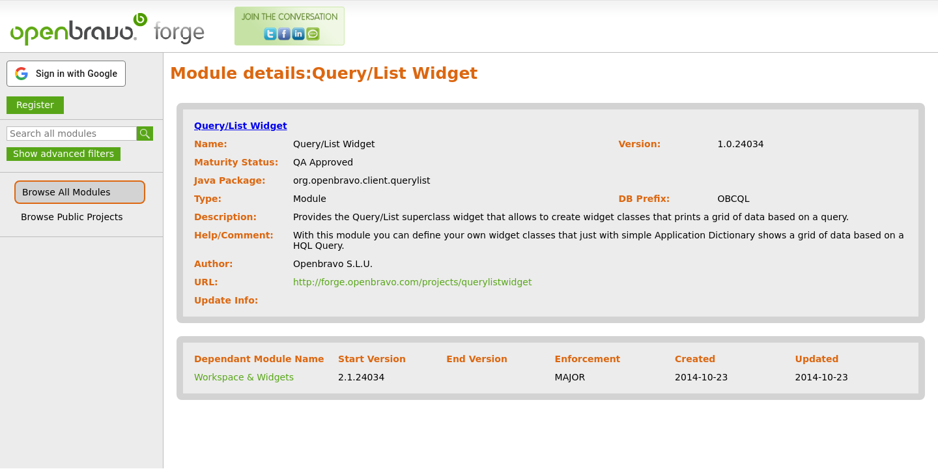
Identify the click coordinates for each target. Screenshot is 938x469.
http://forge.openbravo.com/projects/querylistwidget (412, 282)
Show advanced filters (63, 154)
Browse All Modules (66, 192)
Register (35, 105)
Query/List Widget (240, 126)
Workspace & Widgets (244, 377)
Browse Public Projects (72, 217)
